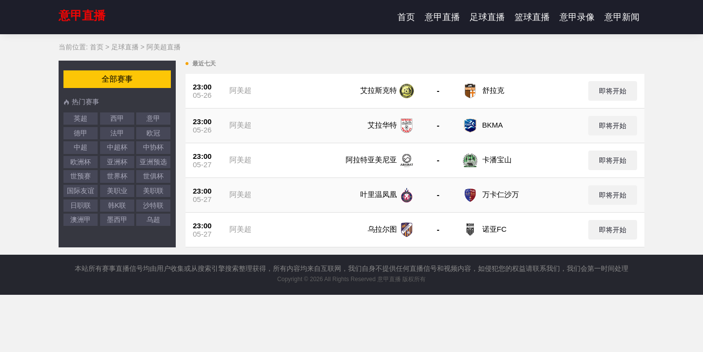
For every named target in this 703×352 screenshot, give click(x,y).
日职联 (80, 205)
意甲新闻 (622, 17)
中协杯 (153, 147)
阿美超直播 (163, 47)
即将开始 (612, 91)
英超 (80, 118)
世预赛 (80, 176)
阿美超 (240, 90)
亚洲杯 (117, 162)
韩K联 (117, 205)
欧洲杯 (80, 162)
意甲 (153, 118)
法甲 (117, 133)
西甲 (117, 118)
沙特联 (153, 205)
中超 (80, 147)
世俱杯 (153, 176)
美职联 (153, 191)
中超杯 (117, 147)
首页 (406, 17)
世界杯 (117, 176)
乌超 (153, 219)
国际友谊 (80, 191)
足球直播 (487, 17)
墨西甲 (117, 219)
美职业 (117, 191)
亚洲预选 (153, 162)
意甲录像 (577, 17)
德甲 (80, 133)
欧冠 (153, 133)
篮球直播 (532, 17)
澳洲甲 (80, 219)
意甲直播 (82, 15)
